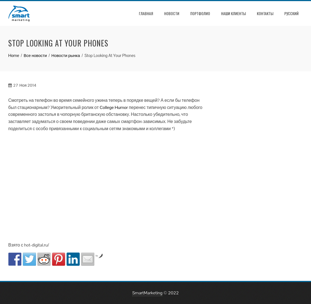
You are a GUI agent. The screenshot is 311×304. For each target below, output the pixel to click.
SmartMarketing (147, 293)
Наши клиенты (233, 13)
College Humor (114, 107)
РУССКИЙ (291, 13)
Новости (171, 13)
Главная (146, 13)
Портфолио (200, 13)
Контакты (265, 13)
